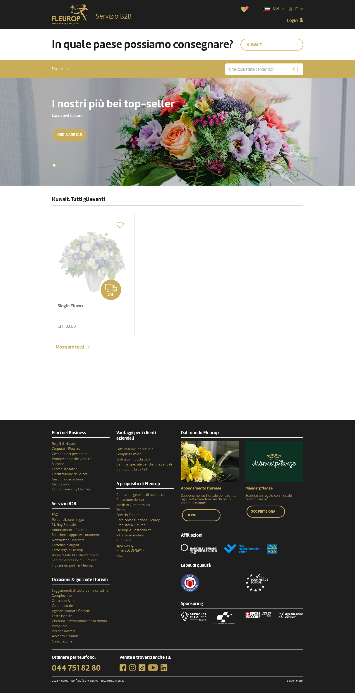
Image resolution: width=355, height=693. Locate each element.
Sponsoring (125, 545)
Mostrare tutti (70, 347)
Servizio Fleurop (128, 515)
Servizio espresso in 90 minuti (74, 560)
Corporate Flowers (66, 449)
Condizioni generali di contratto (140, 495)
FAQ (55, 515)
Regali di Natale (64, 444)
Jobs (119, 555)
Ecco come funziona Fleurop (138, 520)
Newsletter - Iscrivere (68, 540)
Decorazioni (61, 484)
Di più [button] (191, 515)
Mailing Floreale (64, 525)
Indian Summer (63, 631)
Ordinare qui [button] (70, 134)
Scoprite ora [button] (263, 511)
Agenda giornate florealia (71, 611)
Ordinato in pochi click (133, 459)
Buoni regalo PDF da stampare (75, 555)
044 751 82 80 (76, 668)
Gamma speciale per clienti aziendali (144, 464)
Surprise (58, 464)
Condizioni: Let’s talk (132, 469)
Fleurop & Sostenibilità (133, 530)
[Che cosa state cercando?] (264, 69)
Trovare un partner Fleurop (72, 565)
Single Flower (71, 306)
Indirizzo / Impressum (133, 505)
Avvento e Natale (65, 636)
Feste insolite (62, 616)
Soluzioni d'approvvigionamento (76, 535)
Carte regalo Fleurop (67, 550)
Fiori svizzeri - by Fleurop (71, 489)
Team (120, 510)
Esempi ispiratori (64, 469)
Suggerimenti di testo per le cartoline (80, 591)
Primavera (59, 626)
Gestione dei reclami (67, 479)
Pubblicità (124, 540)
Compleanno (62, 596)
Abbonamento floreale (69, 530)
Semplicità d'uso (129, 454)
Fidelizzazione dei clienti (70, 474)
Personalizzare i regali (68, 520)
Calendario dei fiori (66, 606)
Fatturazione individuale (134, 449)
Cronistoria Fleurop (131, 525)
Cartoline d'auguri (65, 545)
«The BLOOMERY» (130, 550)
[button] (60, 69)
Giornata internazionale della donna (79, 621)
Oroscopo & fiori (64, 601)
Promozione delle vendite (71, 459)
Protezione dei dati (130, 500)
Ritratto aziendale (130, 535)
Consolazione (62, 641)
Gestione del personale (69, 454)
